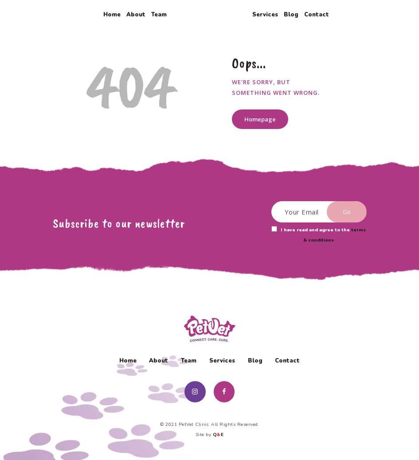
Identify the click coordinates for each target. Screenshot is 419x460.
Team (188, 361)
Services (222, 361)
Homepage (260, 119)
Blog (255, 361)
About (158, 361)
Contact (287, 361)
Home (128, 361)
